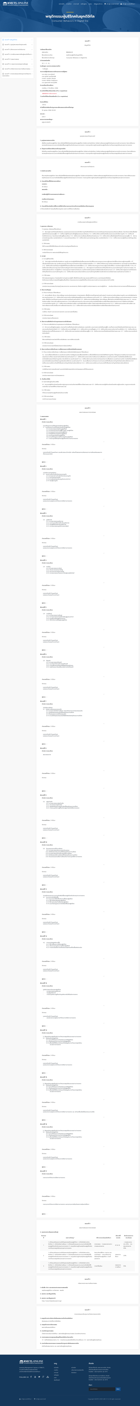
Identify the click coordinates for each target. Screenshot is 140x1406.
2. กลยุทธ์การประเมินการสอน (48, 1325)
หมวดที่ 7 (87, 1310)
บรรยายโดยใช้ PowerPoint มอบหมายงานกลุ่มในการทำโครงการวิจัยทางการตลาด (73, 502)
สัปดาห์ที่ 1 (43, 419)
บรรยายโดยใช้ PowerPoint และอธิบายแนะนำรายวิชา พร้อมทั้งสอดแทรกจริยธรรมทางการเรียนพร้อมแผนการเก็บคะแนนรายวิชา (73, 455)
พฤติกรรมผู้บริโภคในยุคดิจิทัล (74, 55)
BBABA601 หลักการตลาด (49, 94)
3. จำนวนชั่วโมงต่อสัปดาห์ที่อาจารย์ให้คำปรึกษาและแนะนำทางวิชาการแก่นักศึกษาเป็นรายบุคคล (67, 206)
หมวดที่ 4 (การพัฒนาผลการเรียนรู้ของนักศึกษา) (16, 54)
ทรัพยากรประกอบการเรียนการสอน (87, 1283)
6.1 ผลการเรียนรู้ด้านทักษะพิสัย (50, 382)
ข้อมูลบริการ (98, 4)
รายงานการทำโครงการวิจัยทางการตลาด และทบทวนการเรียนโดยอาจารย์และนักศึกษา (73, 1207)
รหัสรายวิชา (45, 52)
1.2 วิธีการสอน (46, 243)
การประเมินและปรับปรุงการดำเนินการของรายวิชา (87, 1314)
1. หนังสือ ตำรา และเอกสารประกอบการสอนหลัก (54, 1288)
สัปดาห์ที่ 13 (43, 983)
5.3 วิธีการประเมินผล (47, 373)
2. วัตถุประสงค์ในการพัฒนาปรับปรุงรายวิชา (53, 149)
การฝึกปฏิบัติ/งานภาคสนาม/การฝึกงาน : (53, 194)
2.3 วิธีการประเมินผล (47, 284)
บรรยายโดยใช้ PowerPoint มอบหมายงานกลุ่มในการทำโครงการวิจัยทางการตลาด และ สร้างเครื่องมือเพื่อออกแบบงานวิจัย (73, 1113)
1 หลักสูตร (45, 69)
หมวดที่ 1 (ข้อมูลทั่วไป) (9, 40)
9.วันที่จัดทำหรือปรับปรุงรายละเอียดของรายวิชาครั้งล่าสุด (57, 107)
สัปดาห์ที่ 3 (43, 513)
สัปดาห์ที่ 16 (43, 1124)
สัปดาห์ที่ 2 (43, 466)
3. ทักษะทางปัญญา (45, 290)
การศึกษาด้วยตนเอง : (48, 199)
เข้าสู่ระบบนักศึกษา (25, 1399)
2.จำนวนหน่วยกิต (45, 60)
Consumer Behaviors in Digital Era (76, 58)
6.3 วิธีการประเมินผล (47, 396)
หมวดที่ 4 (87, 218)
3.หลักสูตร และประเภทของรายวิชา (50, 66)
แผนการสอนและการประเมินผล (87, 412)
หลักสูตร (56, 1375)
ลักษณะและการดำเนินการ (87, 167)
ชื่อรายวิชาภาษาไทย (47, 55)
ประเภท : (42, 114)
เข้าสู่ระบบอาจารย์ (40, 1399)
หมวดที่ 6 (87, 1279)
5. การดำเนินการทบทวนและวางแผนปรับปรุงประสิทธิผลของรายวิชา (59, 1343)
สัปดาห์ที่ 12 (43, 936)
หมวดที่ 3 (87, 162)
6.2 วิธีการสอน (46, 390)
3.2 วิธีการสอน (46, 309)
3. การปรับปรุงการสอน (46, 1331)
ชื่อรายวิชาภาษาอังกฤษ (48, 58)
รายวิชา (56, 1370)
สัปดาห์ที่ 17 (43, 1171)
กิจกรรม (44, 449)
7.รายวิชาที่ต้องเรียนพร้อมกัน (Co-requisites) (54, 96)
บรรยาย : (44, 184)
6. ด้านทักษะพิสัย (45, 379)
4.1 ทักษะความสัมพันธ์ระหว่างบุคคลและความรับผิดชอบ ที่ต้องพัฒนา (60, 324)
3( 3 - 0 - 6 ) (46, 63)
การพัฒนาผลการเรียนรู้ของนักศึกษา (87, 222)
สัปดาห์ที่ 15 (43, 1077)
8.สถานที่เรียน (44, 102)
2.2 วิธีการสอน (46, 275)
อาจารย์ (56, 1373)
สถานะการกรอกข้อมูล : (46, 119)
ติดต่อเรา (73, 1373)
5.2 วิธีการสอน (46, 366)
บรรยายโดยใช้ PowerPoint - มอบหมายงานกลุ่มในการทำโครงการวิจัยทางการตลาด (73, 1019)
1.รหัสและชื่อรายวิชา (46, 49)
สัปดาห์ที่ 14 (43, 1030)
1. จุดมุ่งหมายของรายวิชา (47, 140)
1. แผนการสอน (44, 416)
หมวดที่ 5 (87, 408)
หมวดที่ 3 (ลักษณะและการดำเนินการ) (13, 49)
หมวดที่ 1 (87, 41)
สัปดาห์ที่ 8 (43, 748)
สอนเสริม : (45, 189)
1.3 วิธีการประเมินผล (47, 250)
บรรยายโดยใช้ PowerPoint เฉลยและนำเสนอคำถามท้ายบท (73, 596)
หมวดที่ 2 (87, 132)
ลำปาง (44, 105)
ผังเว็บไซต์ (57, 1380)
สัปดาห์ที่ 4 (43, 560)
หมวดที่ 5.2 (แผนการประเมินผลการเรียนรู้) (15, 64)
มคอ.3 (43, 117)
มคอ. (55, 1378)
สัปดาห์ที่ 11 (43, 889)
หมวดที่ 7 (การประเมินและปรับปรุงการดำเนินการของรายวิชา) (16, 75)
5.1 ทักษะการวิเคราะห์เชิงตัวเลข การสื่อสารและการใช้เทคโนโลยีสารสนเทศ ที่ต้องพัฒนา (65, 352)
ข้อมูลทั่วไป (88, 45)
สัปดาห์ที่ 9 (43, 795)
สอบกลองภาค (73, 762)
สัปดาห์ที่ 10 (43, 842)
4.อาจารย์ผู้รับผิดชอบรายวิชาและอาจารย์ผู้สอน (53, 72)
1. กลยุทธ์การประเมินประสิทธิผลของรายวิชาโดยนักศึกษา (56, 1318)
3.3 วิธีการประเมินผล (47, 315)
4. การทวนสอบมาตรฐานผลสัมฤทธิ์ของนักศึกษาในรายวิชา (56, 1337)
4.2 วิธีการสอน (46, 337)
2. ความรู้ (42, 256)
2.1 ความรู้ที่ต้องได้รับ (48, 259)
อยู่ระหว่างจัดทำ (46, 122)
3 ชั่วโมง (48, 444)
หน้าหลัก (56, 1368)
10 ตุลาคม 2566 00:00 (49, 110)
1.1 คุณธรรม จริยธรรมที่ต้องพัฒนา (51, 229)
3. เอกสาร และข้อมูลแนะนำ (48, 1298)
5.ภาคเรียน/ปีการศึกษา (46, 85)
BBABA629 (69, 52)
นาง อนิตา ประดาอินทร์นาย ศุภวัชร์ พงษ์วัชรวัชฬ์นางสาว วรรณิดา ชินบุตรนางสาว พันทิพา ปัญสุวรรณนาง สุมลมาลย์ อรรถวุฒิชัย (49, 78)
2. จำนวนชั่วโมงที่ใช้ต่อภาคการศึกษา (50, 181)
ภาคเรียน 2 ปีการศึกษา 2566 (50, 88)
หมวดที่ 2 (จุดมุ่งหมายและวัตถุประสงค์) (14, 45)
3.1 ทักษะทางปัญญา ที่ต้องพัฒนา (51, 293)
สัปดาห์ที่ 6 (43, 654)
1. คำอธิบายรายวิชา (45, 171)
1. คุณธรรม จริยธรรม (46, 226)
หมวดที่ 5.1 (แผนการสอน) (10, 59)
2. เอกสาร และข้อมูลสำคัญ (48, 1294)
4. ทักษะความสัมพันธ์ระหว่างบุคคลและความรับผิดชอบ (56, 322)
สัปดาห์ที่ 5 (43, 607)
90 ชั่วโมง (45, 202)
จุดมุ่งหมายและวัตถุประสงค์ (87, 136)
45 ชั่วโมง (45, 187)
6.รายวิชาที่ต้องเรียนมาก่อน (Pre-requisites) (53, 91)
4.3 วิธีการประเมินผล (47, 343)
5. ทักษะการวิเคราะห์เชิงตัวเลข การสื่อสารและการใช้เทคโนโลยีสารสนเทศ (61, 349)
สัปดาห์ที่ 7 (43, 701)
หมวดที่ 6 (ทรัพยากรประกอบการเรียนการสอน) (16, 69)
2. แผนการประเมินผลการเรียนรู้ (49, 1232)
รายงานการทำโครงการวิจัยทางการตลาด (73, 1185)
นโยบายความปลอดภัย (77, 1370)
